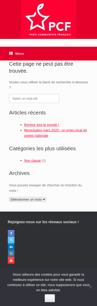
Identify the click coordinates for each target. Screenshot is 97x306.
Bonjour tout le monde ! (41, 125)
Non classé (32, 160)
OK (49, 298)
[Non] (90, 287)
